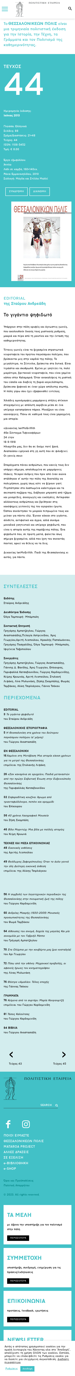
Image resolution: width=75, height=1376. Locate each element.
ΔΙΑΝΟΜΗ (39, 191)
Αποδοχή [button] (27, 1369)
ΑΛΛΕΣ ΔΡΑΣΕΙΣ (16, 1152)
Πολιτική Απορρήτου (16, 1185)
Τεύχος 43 (15, 1064)
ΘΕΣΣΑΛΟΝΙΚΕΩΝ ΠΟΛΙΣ (24, 1141)
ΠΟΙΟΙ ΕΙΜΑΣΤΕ (16, 1135)
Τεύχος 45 (59, 1064)
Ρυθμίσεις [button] (11, 1369)
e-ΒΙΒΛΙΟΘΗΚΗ (16, 1163)
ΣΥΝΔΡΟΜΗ (16, 191)
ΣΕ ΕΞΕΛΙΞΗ (13, 1157)
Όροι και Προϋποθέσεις (18, 1181)
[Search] (49, 1105)
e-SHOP (10, 1169)
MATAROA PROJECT (19, 1146)
